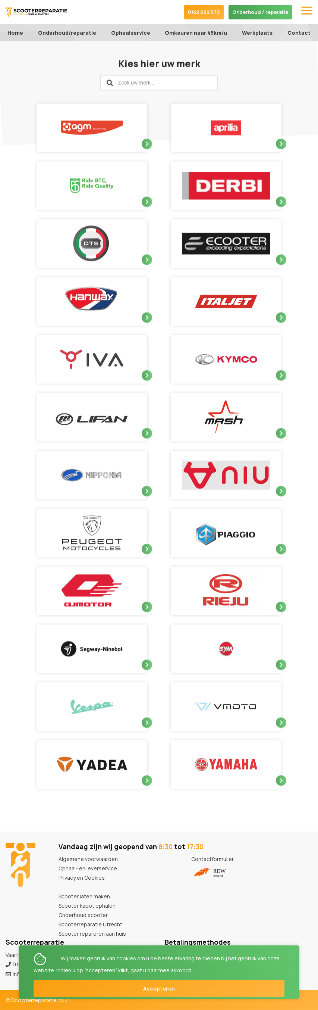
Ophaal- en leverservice (88, 868)
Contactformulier (212, 859)
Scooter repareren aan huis (92, 933)
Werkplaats (257, 32)
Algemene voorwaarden (88, 859)
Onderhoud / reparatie (260, 12)
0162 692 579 (204, 12)
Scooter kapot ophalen (87, 905)
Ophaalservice (130, 32)
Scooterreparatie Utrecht (90, 924)
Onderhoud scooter (83, 915)
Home (15, 32)
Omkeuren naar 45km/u (196, 32)
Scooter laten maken (84, 896)
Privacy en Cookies (82, 877)
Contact (299, 32)
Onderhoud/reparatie (67, 32)
